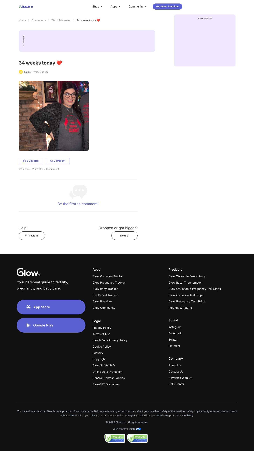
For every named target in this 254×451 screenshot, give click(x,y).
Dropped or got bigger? (118, 228)
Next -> (124, 235)
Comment (57, 160)
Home (22, 20)
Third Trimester (61, 20)
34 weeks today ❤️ (88, 20)
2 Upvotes (31, 160)
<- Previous (31, 235)
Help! (23, 228)
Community (39, 20)
